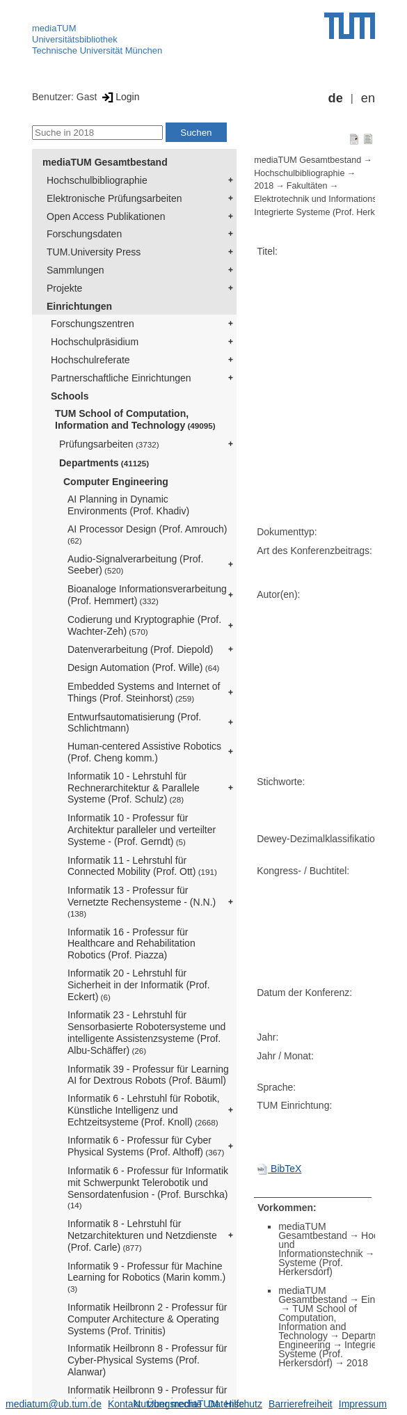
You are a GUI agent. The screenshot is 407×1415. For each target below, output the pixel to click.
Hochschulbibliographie (97, 180)
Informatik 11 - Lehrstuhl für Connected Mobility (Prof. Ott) (142, 866)
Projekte (64, 288)
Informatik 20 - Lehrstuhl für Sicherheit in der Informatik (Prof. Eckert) (138, 984)
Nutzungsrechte (168, 1403)
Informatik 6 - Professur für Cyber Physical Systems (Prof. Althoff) (145, 1146)
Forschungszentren (92, 323)
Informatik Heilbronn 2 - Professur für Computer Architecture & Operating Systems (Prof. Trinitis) (147, 1319)
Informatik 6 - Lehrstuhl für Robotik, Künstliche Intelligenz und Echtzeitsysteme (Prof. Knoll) (143, 1110)
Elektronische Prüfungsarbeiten (114, 198)
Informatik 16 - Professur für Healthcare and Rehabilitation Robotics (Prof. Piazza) (131, 943)
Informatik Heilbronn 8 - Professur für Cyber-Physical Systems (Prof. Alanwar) (147, 1360)
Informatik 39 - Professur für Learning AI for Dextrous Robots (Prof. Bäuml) (148, 1075)
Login (119, 96)
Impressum (363, 1403)
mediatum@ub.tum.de (54, 1403)
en (368, 98)
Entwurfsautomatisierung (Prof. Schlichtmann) (134, 722)
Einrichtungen (79, 306)
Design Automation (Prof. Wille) (143, 667)
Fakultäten (307, 186)
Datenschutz (235, 1403)
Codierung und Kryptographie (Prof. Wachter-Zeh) (144, 625)
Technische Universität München (97, 50)
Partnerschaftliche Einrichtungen (121, 378)
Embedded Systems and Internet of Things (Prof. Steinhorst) (143, 692)
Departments (104, 462)
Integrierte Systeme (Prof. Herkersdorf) (333, 1353)
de (335, 98)
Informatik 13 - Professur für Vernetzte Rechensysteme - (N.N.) (141, 901)
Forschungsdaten (84, 233)
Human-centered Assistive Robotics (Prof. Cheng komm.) (144, 752)
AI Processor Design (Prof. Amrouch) (147, 534)
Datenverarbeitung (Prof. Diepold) (140, 649)
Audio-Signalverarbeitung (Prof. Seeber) (135, 564)
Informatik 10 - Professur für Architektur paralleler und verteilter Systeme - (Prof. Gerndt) (141, 829)
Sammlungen (75, 270)
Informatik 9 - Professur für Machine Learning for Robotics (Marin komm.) (146, 1277)
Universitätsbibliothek (75, 39)
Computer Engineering (115, 481)
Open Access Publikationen (106, 216)
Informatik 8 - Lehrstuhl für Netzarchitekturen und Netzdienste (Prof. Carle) (142, 1235)
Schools (69, 396)
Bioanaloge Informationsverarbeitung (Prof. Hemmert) (147, 594)
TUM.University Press (94, 252)
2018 (263, 186)
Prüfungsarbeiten (109, 444)
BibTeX (279, 1168)
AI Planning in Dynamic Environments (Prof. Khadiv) (128, 504)
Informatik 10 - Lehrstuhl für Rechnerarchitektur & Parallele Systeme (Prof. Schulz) (133, 787)
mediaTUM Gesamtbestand (105, 162)
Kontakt (124, 1403)
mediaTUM (54, 28)
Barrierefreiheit (301, 1403)
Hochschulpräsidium (94, 341)
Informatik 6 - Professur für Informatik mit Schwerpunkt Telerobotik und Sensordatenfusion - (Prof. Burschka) (147, 1187)
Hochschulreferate (90, 359)
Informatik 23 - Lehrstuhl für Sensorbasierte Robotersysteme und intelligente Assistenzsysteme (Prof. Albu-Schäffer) (146, 1032)
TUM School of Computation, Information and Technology (135, 419)
